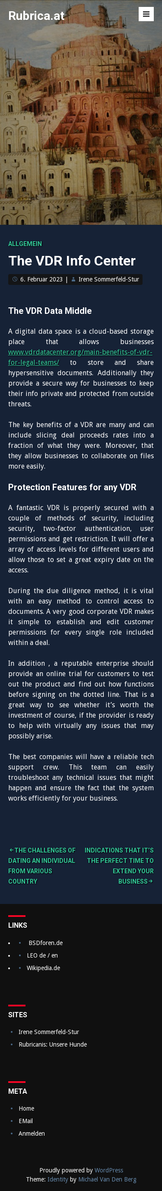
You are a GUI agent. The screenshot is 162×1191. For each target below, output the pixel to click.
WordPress (109, 1170)
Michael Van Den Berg (107, 1179)
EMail (26, 1121)
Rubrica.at (36, 16)
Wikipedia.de (43, 967)
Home (26, 1108)
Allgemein (25, 243)
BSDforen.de (46, 942)
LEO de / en (42, 955)
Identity (58, 1179)
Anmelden (32, 1133)
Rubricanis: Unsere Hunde (53, 1044)
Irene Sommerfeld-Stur (109, 279)
